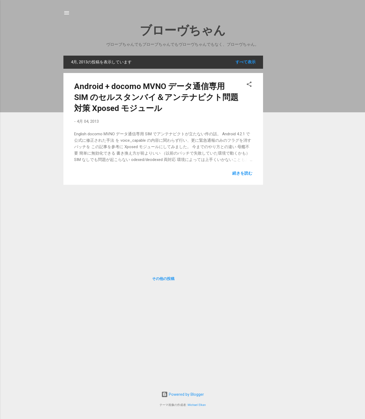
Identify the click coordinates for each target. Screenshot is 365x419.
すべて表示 (245, 62)
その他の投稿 (163, 278)
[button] (249, 85)
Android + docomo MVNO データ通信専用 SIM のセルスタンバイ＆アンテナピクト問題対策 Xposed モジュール (156, 97)
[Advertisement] (288, 136)
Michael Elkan (197, 405)
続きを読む (242, 173)
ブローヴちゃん (183, 30)
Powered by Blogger (182, 394)
